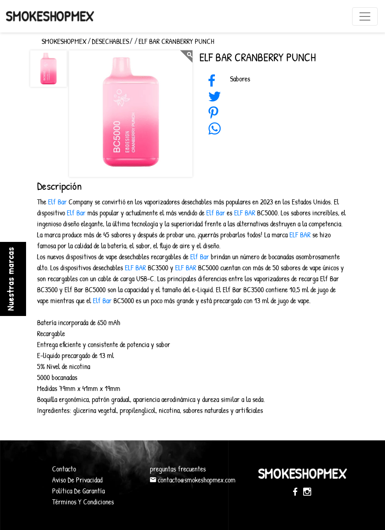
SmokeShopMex (50, 15)
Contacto (64, 469)
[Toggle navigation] (365, 16)
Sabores (240, 79)
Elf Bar (56, 202)
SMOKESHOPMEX (64, 41)
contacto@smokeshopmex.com (192, 480)
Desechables (110, 41)
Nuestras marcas (10, 279)
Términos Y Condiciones (83, 502)
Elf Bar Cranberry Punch (176, 41)
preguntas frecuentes (178, 469)
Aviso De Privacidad (77, 480)
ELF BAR (244, 213)
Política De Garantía (78, 491)
